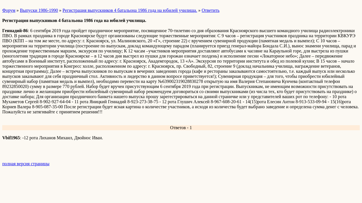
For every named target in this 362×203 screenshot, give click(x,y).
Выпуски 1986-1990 (39, 10)
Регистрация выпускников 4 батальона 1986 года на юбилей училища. (130, 10)
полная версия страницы (25, 163)
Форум (8, 10)
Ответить (210, 10)
